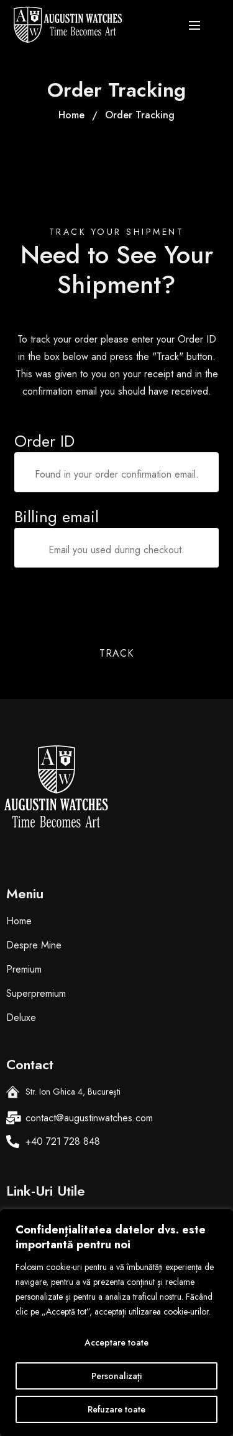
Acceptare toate (116, 1342)
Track (116, 653)
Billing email (56, 517)
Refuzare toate (116, 1409)
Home (71, 115)
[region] (116, 1322)
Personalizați (116, 1376)
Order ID (44, 441)
